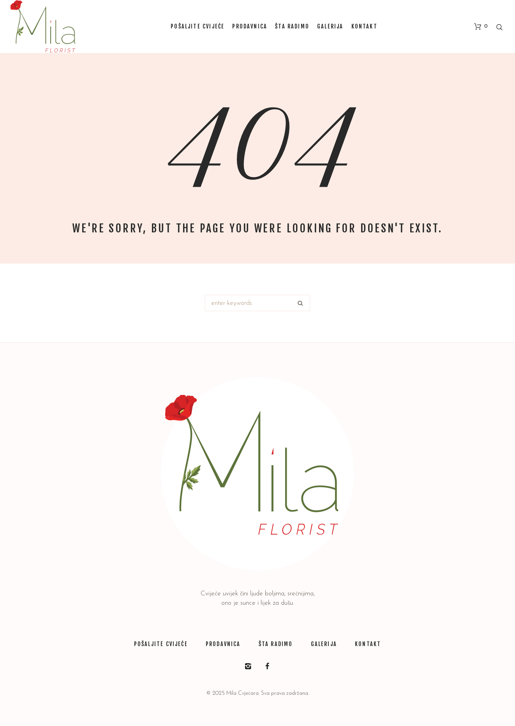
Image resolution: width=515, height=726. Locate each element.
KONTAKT (368, 644)
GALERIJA (324, 644)
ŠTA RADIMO (276, 644)
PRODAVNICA (223, 644)
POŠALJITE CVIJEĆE (161, 644)
